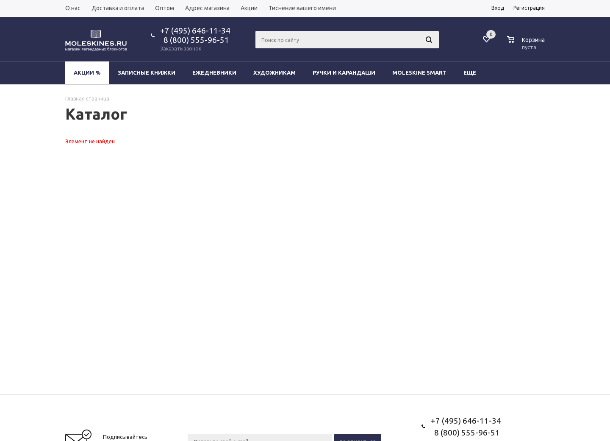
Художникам (274, 72)
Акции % (87, 72)
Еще (473, 72)
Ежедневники (214, 72)
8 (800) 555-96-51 (194, 40)
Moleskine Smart (419, 72)
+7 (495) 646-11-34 (195, 30)
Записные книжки (146, 72)
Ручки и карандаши (344, 72)
